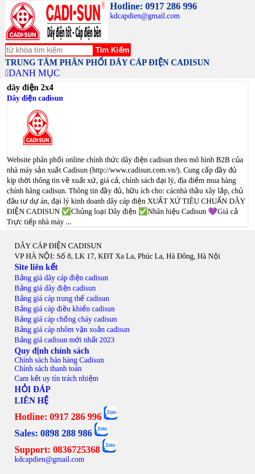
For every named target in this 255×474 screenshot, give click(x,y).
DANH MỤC (34, 73)
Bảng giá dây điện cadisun (55, 288)
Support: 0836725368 (57, 449)
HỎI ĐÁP (33, 389)
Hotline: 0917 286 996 (153, 6)
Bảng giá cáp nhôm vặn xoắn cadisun (72, 329)
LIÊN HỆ (32, 400)
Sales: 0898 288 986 (53, 433)
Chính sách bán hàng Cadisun (59, 360)
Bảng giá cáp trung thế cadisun (62, 298)
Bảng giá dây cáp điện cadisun (61, 278)
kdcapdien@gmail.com (145, 16)
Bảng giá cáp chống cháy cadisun (66, 319)
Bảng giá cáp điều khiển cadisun (65, 309)
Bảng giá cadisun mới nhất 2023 (64, 340)
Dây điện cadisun (35, 98)
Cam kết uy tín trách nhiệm (56, 378)
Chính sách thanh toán (48, 368)
